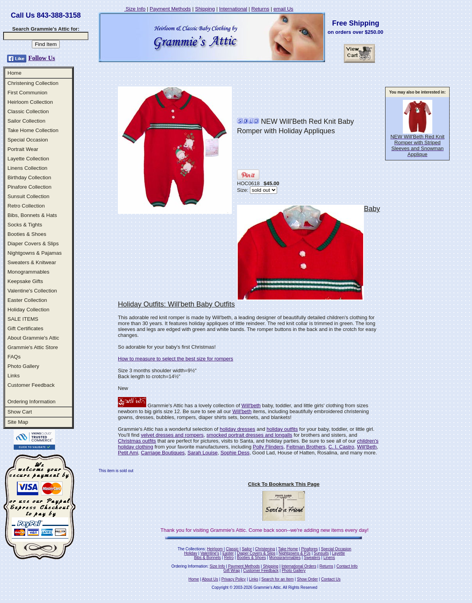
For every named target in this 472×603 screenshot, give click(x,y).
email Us (284, 9)
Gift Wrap (232, 570)
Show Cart (19, 412)
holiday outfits (282, 429)
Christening (265, 549)
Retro (228, 557)
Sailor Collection (26, 121)
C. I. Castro (341, 447)
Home (14, 73)
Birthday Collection (29, 177)
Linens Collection (27, 168)
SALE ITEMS (23, 319)
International (233, 9)
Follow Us (41, 58)
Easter (228, 553)
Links (13, 376)
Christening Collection (33, 83)
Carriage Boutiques (163, 453)
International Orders (298, 566)
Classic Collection (28, 111)
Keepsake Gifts (25, 281)
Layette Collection (28, 159)
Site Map (17, 422)
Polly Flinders (268, 447)
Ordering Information (31, 401)
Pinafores (309, 549)
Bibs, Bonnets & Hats (32, 215)
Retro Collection (26, 206)
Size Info (134, 9)
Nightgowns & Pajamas (34, 253)
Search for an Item (277, 579)
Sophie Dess (235, 453)
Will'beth (251, 405)
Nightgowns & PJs (294, 553)
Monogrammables (28, 272)
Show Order (307, 579)
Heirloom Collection (30, 102)
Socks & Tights (24, 225)
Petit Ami (128, 453)
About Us (210, 579)
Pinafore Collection (29, 187)
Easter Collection (27, 300)
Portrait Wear (22, 149)
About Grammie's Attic (33, 338)
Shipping (205, 9)
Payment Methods (170, 9)
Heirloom (215, 549)
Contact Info (347, 566)
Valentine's (209, 553)
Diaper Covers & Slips (33, 243)
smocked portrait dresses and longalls (249, 435)
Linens (329, 557)
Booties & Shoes (26, 234)
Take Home (288, 549)
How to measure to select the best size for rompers (175, 359)
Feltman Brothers (306, 447)
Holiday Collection (28, 310)
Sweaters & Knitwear (31, 262)
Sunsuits (321, 553)
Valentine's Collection (32, 291)
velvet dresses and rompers (172, 435)
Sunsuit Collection (28, 196)
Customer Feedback (31, 385)
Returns (261, 9)
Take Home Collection (33, 130)
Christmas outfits (137, 441)
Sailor (247, 549)
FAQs (13, 357)
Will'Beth (366, 447)
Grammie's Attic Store (32, 347)
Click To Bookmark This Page (284, 484)
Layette (338, 553)
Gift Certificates (25, 328)
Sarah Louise (202, 453)
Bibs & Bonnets (207, 557)
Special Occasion (27, 140)
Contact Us (330, 579)
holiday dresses (237, 429)
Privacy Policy (233, 579)
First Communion (27, 93)
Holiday (190, 553)
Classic (232, 549)
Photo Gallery (23, 366)
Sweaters (312, 557)
